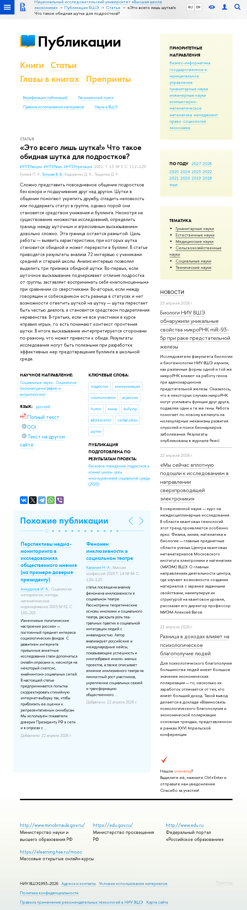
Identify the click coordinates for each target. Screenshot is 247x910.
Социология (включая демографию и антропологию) (48, 388)
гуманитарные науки (188, 89)
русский (43, 406)
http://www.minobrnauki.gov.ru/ (52, 825)
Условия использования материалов (133, 883)
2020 (185, 178)
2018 (207, 178)
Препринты (108, 78)
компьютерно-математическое (185, 105)
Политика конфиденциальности (49, 893)
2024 (185, 171)
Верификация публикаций (45, 97)
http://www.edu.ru (185, 825)
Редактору (224, 882)
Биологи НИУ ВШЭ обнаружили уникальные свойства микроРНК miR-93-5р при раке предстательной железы (195, 329)
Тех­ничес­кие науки (193, 267)
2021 (174, 178)
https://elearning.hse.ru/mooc (51, 852)
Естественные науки (195, 235)
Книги (32, 65)
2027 (196, 163)
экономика (179, 127)
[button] (46, 531)
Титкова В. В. (52, 174)
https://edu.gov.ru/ (113, 825)
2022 (207, 171)
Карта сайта (157, 902)
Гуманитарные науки (195, 228)
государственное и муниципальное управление (188, 75)
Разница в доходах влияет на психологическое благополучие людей (194, 644)
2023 (196, 171)
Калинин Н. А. (98, 567)
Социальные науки (193, 261)
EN (198, 7)
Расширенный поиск (96, 97)
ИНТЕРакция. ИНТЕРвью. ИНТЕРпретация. (57, 166)
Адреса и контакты (78, 883)
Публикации (79, 41)
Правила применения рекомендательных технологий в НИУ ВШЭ (81, 902)
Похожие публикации (64, 520)
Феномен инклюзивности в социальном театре (109, 550)
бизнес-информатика (189, 63)
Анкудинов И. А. (35, 589)
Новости (172, 292)
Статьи (63, 65)
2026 (207, 163)
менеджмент (206, 115)
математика (180, 115)
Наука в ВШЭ (106, 107)
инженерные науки (187, 95)
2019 (196, 178)
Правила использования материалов (53, 107)
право (175, 121)
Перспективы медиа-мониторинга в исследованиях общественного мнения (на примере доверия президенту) (49, 561)
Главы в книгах (49, 78)
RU (190, 7)
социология (194, 121)
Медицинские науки (195, 241)
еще (173, 184)
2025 (174, 171)
